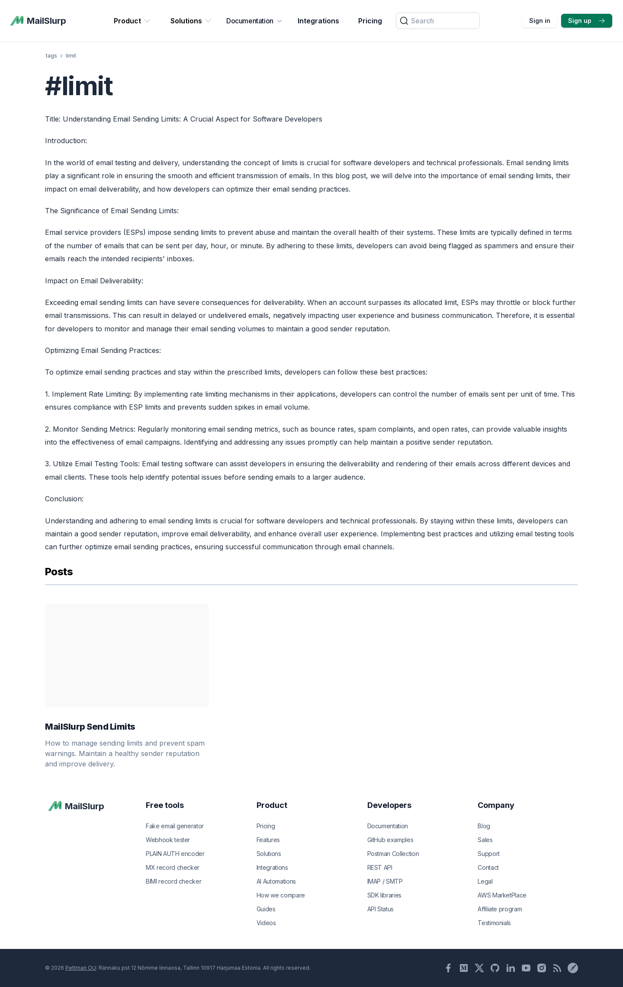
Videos (266, 922)
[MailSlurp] (38, 21)
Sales (485, 839)
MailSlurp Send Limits (127, 727)
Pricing (370, 20)
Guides (266, 909)
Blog (484, 826)
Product (132, 20)
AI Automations (276, 881)
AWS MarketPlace (502, 895)
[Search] (437, 21)
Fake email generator (175, 826)
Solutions (191, 20)
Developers (389, 805)
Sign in (539, 20)
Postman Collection (393, 853)
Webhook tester (168, 839)
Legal (485, 881)
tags (51, 55)
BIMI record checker (173, 881)
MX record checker (172, 867)
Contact (488, 867)
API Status (380, 909)
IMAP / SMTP (385, 881)
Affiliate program (500, 909)
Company (496, 805)
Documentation (255, 20)
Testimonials (494, 922)
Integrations (318, 20)
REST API (379, 867)
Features (268, 839)
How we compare (281, 895)
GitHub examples (390, 839)
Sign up (586, 20)
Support (489, 853)
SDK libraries (384, 895)
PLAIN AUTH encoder (175, 853)
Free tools (165, 805)
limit (71, 55)
